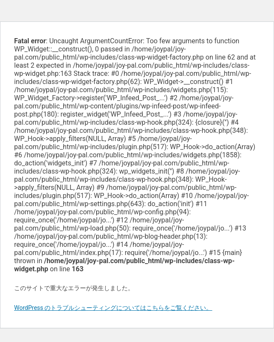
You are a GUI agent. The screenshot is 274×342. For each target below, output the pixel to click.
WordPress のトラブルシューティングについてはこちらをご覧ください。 (113, 307)
